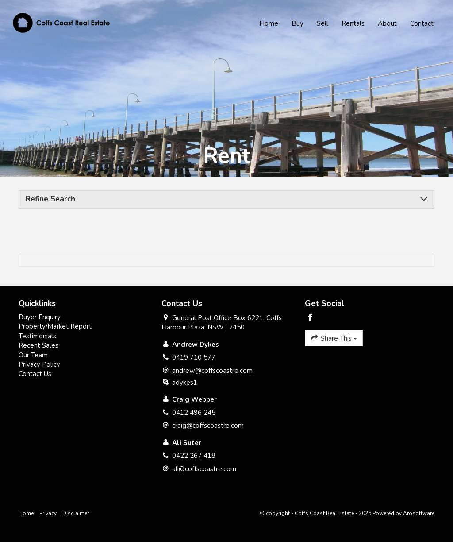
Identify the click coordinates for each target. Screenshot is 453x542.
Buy (297, 23)
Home (268, 23)
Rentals (352, 23)
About (386, 23)
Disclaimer (75, 513)
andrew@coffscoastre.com (212, 370)
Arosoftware (418, 513)
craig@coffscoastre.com (208, 425)
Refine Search (50, 199)
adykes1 (184, 382)
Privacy (48, 513)
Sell (322, 23)
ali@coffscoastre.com (204, 469)
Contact (421, 23)
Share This (334, 338)
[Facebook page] (310, 319)
